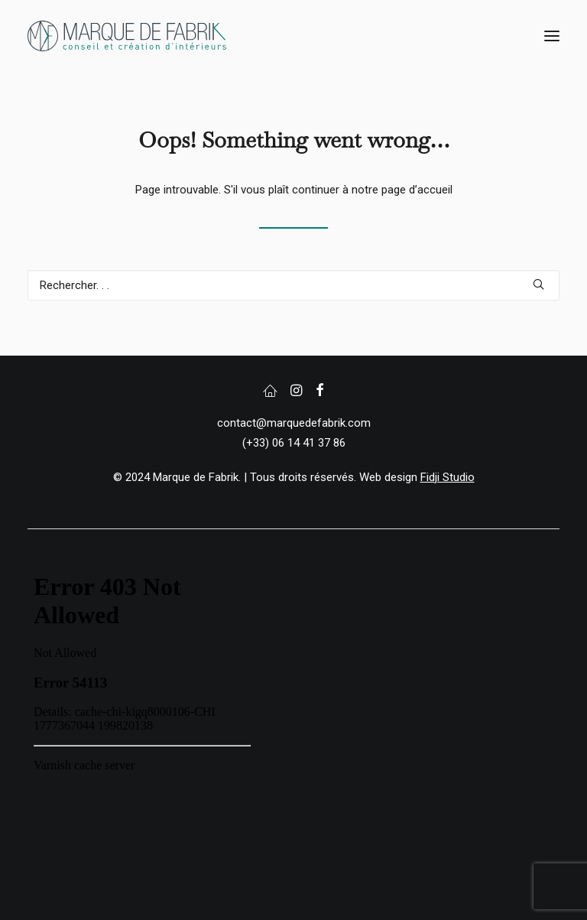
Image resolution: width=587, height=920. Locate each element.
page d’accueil (416, 190)
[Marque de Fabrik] (127, 36)
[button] (552, 36)
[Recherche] (293, 285)
